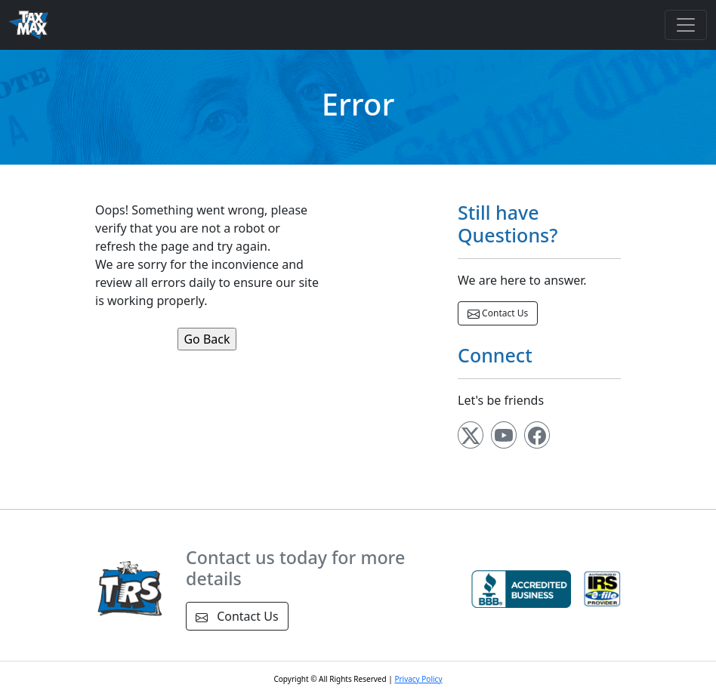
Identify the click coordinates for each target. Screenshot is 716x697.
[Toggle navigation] (686, 25)
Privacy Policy (418, 679)
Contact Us (498, 313)
